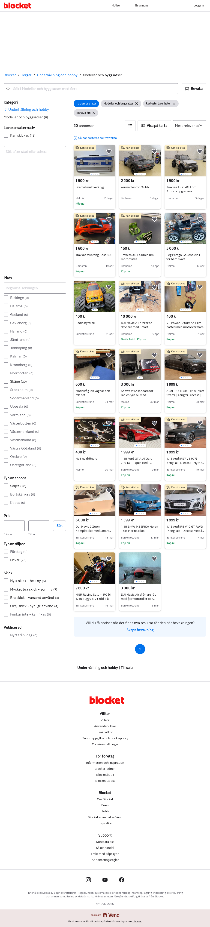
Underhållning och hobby (57, 75)
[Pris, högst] (38, 525)
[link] (26, 109)
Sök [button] (60, 526)
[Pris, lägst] (14, 525)
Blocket (10, 75)
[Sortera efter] (189, 125)
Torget (26, 75)
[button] (194, 88)
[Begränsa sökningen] (35, 288)
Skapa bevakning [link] (139, 630)
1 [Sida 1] (140, 649)
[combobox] (91, 88)
